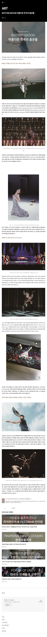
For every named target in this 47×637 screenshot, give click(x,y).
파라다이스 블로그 (9, 600)
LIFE (3, 628)
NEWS (4, 631)
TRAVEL (5, 622)
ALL (3, 617)
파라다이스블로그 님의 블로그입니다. (12, 602)
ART (5, 8)
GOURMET (5, 625)
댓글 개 (3, 593)
